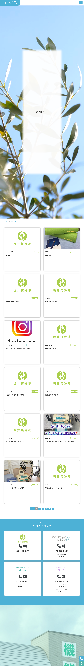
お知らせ (13, 222)
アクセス (81, 663)
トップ (6, 222)
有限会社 (10, 3)
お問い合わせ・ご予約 (81, 658)
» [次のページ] (53, 509)
